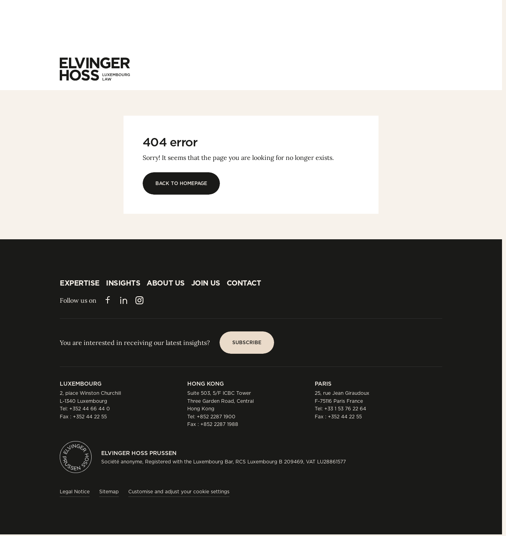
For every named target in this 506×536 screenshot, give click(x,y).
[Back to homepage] (181, 183)
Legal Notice (75, 492)
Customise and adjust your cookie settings (178, 492)
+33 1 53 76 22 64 (345, 409)
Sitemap (109, 492)
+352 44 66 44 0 (89, 409)
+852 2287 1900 (216, 417)
